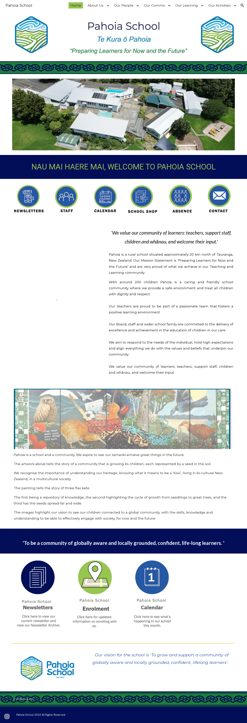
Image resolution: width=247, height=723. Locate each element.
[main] (123, 167)
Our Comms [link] (154, 5)
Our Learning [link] (186, 5)
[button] (242, 5)
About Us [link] (95, 5)
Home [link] (75, 5)
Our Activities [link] (219, 5)
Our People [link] (123, 5)
